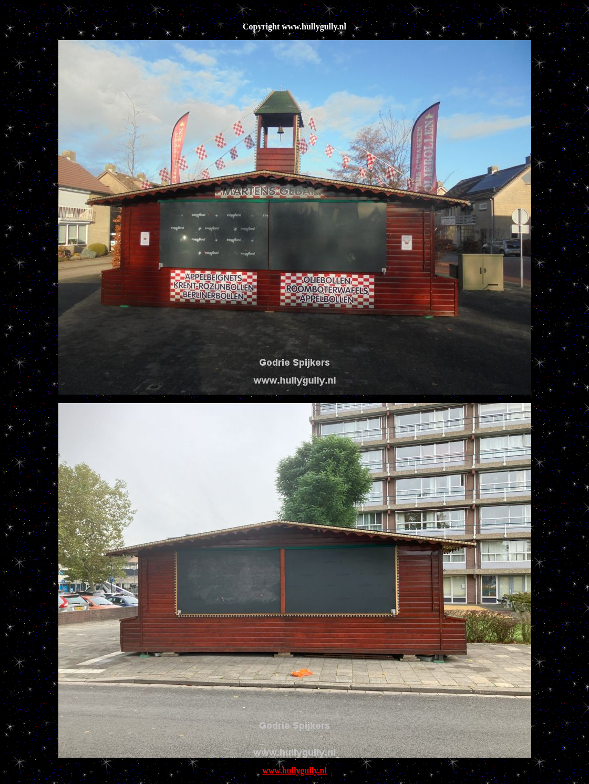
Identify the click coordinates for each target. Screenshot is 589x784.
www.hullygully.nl (294, 770)
